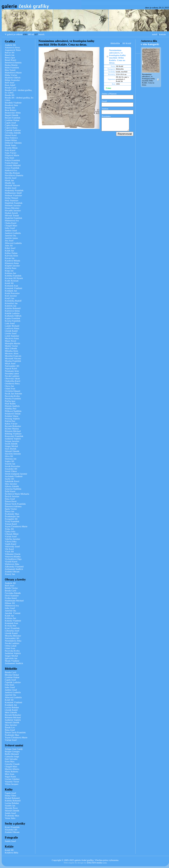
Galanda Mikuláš (12, 165)
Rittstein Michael (13, 431)
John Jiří (9, 245)
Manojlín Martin (12, 343)
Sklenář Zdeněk (12, 451)
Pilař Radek (10, 403)
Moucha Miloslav (13, 635)
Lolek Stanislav (12, 336)
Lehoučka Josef (12, 630)
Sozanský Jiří (11, 468)
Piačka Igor (10, 401)
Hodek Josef (10, 188)
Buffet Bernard (12, 754)
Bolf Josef (9, 82)
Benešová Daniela (13, 62)
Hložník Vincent (12, 185)
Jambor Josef (11, 230)
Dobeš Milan (11, 140)
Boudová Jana (11, 105)
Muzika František (13, 361)
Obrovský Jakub (12, 378)
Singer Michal (11, 446)
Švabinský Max (12, 514)
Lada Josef (10, 323)
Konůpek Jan (11, 290)
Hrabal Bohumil (12, 798)
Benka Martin (11, 65)
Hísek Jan (9, 180)
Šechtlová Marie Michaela (17, 494)
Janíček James (11, 238)
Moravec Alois (11, 353)
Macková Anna (12, 338)
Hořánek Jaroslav (13, 205)
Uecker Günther (12, 779)
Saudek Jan (10, 805)
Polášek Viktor (11, 416)
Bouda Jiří (9, 95)
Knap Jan (9, 270)
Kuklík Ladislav (12, 313)
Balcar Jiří (9, 52)
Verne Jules (10, 818)
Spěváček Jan (11, 658)
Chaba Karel (10, 223)
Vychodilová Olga (13, 559)
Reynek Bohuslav (13, 426)
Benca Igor (10, 57)
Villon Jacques (11, 784)
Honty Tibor (10, 795)
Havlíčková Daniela (14, 175)
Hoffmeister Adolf (13, 193)
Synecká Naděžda (13, 488)
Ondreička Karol (12, 381)
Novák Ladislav (12, 376)
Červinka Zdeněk (13, 132)
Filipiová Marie (12, 155)
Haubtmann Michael (14, 600)
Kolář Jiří (9, 283)
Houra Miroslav (12, 208)
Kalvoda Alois (11, 255)
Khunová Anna (12, 263)
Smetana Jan (10, 458)
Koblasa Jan (10, 273)
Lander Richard (12, 326)
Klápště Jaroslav (12, 265)
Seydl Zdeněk (11, 443)
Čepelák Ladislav (13, 130)
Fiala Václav (11, 152)
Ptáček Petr (10, 421)
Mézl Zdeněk (11, 348)
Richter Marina (12, 428)
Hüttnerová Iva (12, 220)
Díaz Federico (11, 137)
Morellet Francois (13, 356)
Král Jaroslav (11, 295)
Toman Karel (11, 524)
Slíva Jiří (9, 456)
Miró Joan (9, 774)
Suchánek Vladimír (14, 476)
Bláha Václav (11, 75)
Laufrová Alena (12, 328)
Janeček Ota (10, 235)
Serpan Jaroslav (12, 441)
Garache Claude (12, 764)
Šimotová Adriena (13, 506)
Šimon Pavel (11, 501)
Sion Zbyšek (10, 448)
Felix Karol (10, 150)
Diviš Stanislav (12, 595)
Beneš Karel (10, 60)
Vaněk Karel (10, 544)
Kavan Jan (9, 258)
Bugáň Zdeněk (11, 115)
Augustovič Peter (13, 50)
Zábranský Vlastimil (14, 566)
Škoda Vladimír (12, 660)
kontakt (162, 34)
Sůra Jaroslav (11, 483)
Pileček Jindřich (12, 406)
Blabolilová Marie (13, 72)
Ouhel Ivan (10, 388)
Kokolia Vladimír (13, 620)
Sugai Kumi (10, 776)
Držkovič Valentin (13, 142)
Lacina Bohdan (12, 707)
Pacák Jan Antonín (13, 393)
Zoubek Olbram (12, 571)
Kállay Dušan (11, 253)
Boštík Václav (11, 588)
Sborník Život (11, 808)
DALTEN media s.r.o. (97, 862)
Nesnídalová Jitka (13, 640)
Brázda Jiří (10, 107)
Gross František (12, 168)
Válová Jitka (10, 541)
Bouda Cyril (10, 87)
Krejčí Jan (9, 298)
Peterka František (13, 398)
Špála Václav (11, 509)
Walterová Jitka (12, 564)
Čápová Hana (11, 127)
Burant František (12, 117)
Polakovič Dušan (12, 413)
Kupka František (12, 318)
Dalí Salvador (11, 759)
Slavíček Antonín (13, 453)
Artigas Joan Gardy (14, 749)
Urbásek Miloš (11, 534)
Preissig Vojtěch (12, 418)
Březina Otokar (12, 674)
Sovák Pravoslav (12, 466)
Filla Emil (9, 158)
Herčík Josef (10, 178)
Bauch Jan (9, 55)
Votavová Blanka (12, 556)
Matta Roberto (11, 771)
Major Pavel (10, 341)
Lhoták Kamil (11, 331)
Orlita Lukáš (10, 645)
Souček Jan (10, 463)
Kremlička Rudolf (13, 300)
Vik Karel (9, 549)
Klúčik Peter (10, 268)
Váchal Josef (11, 536)
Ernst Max (9, 761)
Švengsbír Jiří (11, 519)
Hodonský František (14, 190)
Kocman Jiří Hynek (14, 278)
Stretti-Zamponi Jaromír (16, 473)
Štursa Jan (9, 511)
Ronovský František (14, 436)
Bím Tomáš (10, 70)
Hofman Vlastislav (13, 195)
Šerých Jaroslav (12, 496)
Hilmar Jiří (10, 603)
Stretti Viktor (11, 471)
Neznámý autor (12, 373)
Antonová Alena (12, 47)
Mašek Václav (11, 346)
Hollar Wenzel (11, 198)
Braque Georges (12, 751)
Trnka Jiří (9, 529)
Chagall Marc (11, 225)
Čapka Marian (11, 125)
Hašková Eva (11, 170)
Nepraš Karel (11, 368)
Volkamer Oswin (12, 554)
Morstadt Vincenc (13, 358)
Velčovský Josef (12, 546)
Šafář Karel (10, 491)
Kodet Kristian (11, 280)
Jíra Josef (9, 240)
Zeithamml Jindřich (14, 569)
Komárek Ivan (11, 285)
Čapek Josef (10, 122)
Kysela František (12, 320)
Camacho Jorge (12, 756)
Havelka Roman (12, 173)
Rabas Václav (11, 423)
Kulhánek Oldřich (13, 315)
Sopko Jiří (9, 461)
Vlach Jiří (9, 551)
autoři (154, 34)
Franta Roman (11, 163)
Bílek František (12, 67)
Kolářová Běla (11, 852)
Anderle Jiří (10, 45)
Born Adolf (10, 85)
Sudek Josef (10, 813)
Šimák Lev (10, 727)
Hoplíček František (13, 203)
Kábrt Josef (10, 248)
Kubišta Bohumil (12, 308)
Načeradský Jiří (12, 366)
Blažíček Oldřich (12, 77)
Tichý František (12, 521)
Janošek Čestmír (12, 613)
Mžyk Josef (10, 363)
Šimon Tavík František (15, 504)
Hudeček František (13, 218)
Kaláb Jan (9, 250)
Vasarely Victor (12, 781)
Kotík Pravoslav (12, 293)
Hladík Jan (10, 183)
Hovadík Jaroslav (13, 210)
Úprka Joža (10, 531)
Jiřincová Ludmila (13, 243)
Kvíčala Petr (10, 625)
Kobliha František (13, 275)
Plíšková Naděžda (13, 411)
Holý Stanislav (11, 200)
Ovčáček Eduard (12, 391)
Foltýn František (12, 160)
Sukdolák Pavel (12, 481)
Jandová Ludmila (13, 233)
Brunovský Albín (12, 112)
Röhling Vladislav (13, 433)
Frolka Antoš (11, 598)
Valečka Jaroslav (12, 539)
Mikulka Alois (11, 351)
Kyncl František (12, 628)
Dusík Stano (10, 145)
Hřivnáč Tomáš (12, 215)
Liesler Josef (11, 333)
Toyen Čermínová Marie (16, 526)
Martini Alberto (12, 769)
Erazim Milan (11, 147)
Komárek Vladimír (13, 288)
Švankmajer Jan (12, 516)
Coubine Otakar (12, 120)
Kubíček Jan (10, 305)
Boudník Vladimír (13, 102)
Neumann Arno (12, 371)
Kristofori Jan (11, 303)
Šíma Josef (10, 499)
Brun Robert (10, 110)
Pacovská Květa (12, 396)
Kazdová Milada (12, 260)
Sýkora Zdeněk (12, 486)
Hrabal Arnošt (11, 213)
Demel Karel (11, 135)
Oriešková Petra (12, 383)
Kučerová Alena (12, 310)
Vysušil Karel (11, 561)
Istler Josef (10, 228)
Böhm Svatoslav (12, 80)
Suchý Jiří (9, 478)
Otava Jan (9, 386)
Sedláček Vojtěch (13, 438)
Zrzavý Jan (10, 574)
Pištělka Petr (10, 408)
